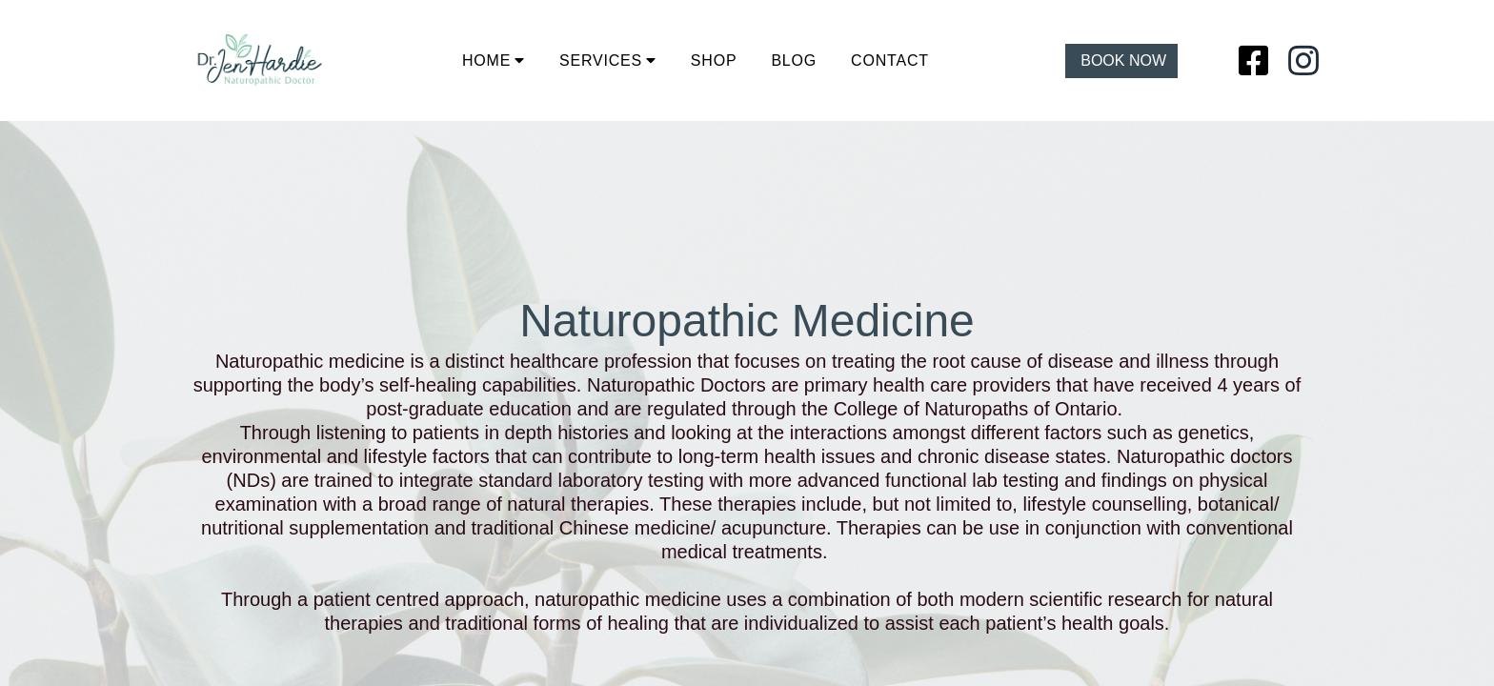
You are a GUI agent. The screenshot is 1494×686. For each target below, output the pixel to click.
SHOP (714, 60)
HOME (486, 60)
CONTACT (890, 60)
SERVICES (600, 60)
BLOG (794, 60)
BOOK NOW (1123, 60)
